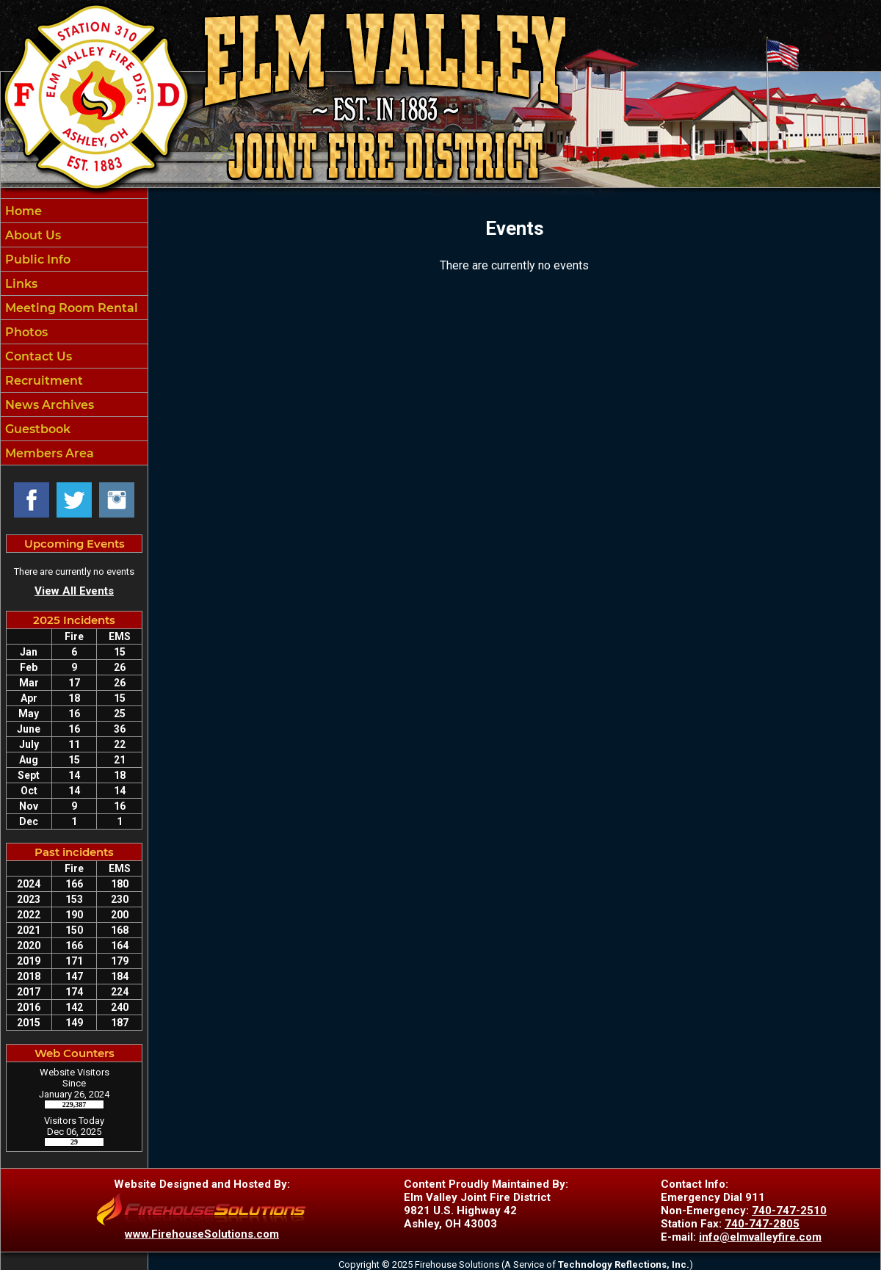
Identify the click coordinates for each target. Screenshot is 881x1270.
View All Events (74, 591)
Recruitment (42, 381)
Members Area (48, 453)
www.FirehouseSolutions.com (202, 1234)
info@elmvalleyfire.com (760, 1237)
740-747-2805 (762, 1223)
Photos (25, 332)
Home (22, 211)
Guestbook (36, 429)
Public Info (36, 259)
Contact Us (37, 356)
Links (19, 284)
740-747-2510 (789, 1210)
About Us (31, 235)
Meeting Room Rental (70, 308)
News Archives (48, 405)
